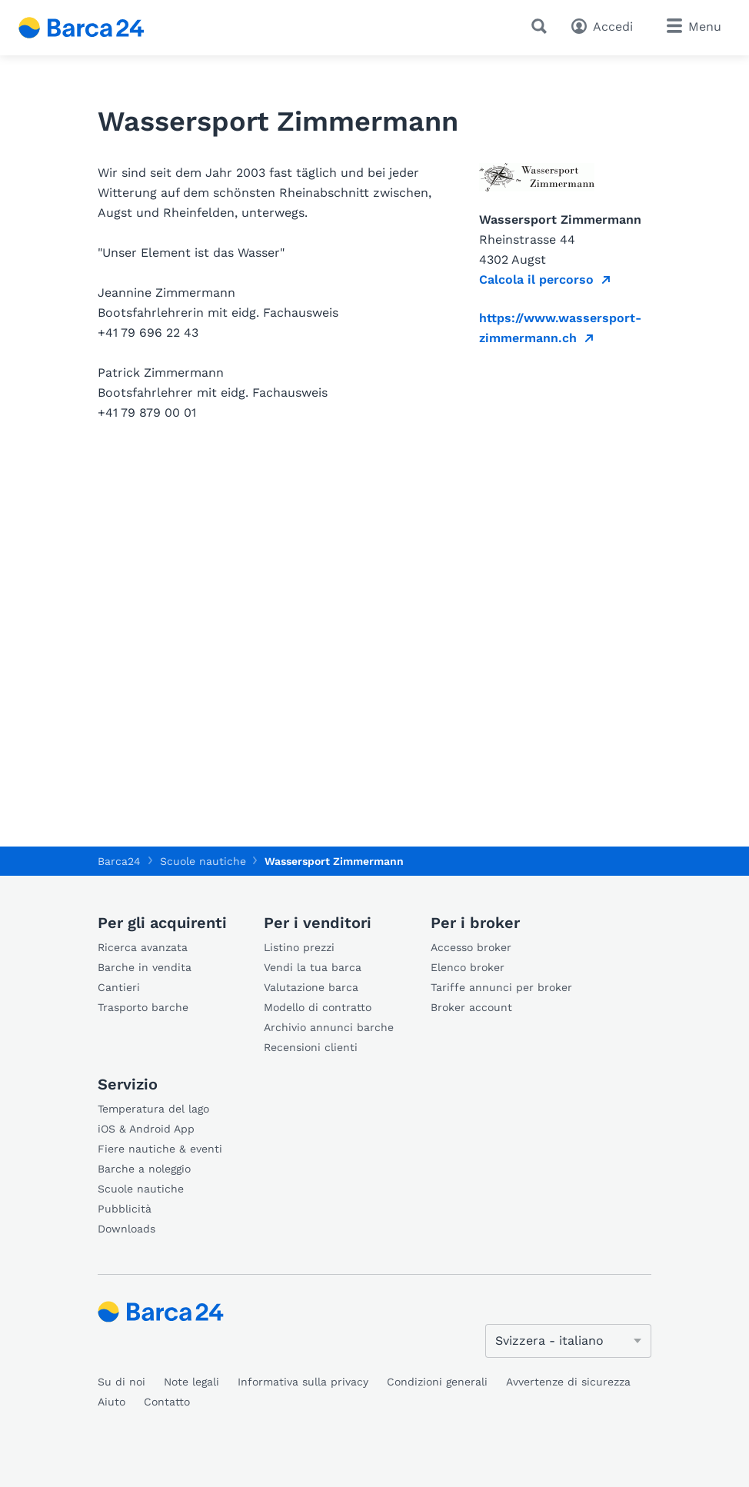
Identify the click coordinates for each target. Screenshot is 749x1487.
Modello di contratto (317, 1007)
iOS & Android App (146, 1129)
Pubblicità (124, 1209)
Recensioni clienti (311, 1047)
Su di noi (121, 1382)
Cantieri (119, 987)
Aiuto (111, 1402)
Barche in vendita (144, 967)
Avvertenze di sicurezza (568, 1382)
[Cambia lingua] (568, 1341)
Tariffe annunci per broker (501, 987)
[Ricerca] (542, 26)
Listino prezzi (299, 947)
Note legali (191, 1382)
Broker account (471, 1007)
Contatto (167, 1402)
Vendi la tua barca (312, 967)
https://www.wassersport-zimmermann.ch (560, 328)
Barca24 (119, 861)
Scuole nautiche (141, 1189)
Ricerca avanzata (143, 947)
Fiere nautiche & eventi (160, 1149)
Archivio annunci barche (329, 1027)
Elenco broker (467, 967)
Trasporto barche (143, 1007)
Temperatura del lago (153, 1109)
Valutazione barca (311, 987)
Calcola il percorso (536, 279)
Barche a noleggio (144, 1169)
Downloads (126, 1229)
